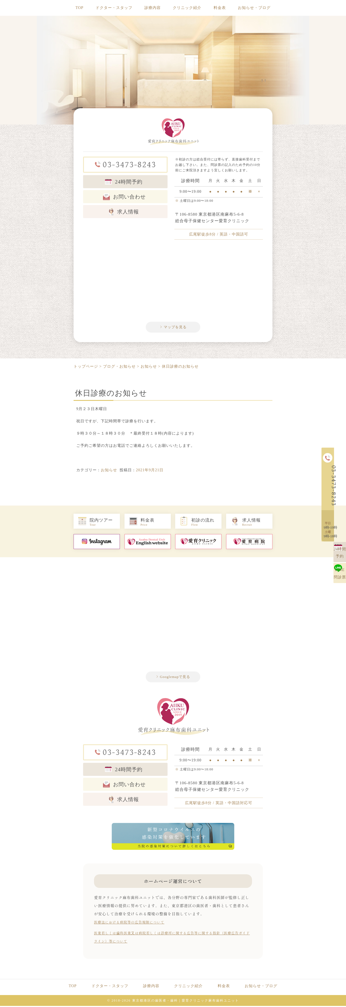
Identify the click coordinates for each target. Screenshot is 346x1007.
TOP (79, 8)
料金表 (220, 8)
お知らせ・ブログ (254, 8)
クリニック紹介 (187, 8)
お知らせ (109, 471)
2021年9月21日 (149, 471)
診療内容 (152, 8)
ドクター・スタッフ (114, 8)
